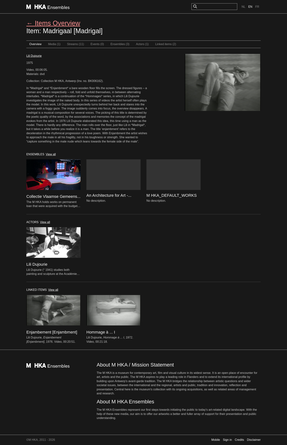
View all (51, 154)
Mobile (215, 439)
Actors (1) (142, 44)
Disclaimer (254, 439)
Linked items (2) (165, 44)
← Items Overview (53, 23)
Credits (239, 439)
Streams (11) (75, 44)
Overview (35, 44)
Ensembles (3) (120, 44)
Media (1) (54, 44)
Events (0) (97, 44)
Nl (243, 6)
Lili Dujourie (34, 55)
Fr (257, 6)
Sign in (227, 439)
